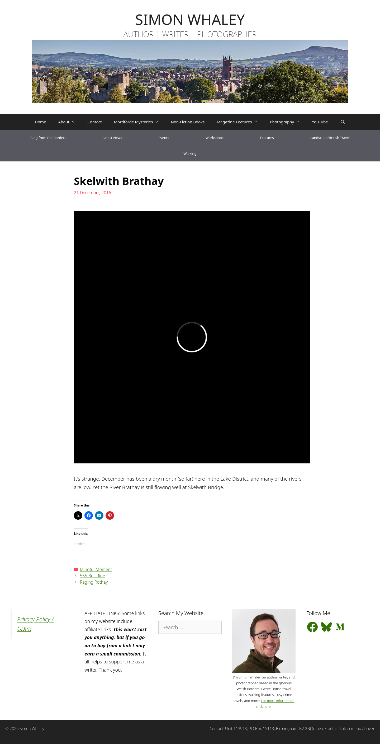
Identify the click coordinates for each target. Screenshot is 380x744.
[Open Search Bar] (342, 122)
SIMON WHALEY (190, 19)
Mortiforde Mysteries (139, 122)
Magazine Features (240, 122)
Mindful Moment (96, 569)
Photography (288, 122)
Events (164, 137)
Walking (190, 153)
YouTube (320, 121)
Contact (94, 121)
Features (267, 137)
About (70, 122)
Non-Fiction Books (188, 121)
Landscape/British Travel (330, 137)
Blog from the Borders (48, 137)
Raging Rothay (94, 582)
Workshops (215, 137)
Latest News (112, 137)
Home (40, 121)
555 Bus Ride (92, 576)
